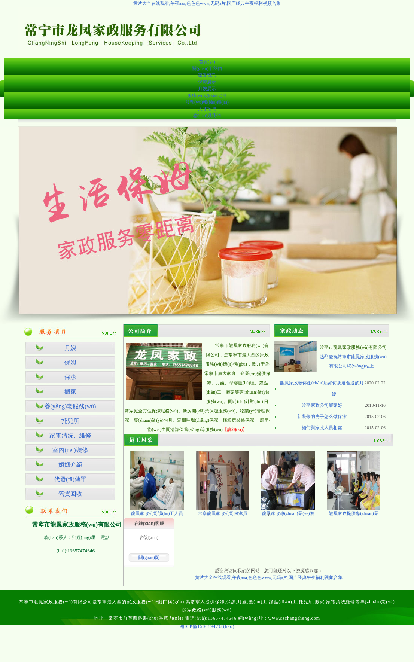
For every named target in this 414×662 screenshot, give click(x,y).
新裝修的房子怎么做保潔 (322, 416)
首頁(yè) (207, 61)
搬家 (70, 391)
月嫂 (70, 348)
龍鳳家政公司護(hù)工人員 (157, 513)
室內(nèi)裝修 (70, 450)
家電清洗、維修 (70, 435)
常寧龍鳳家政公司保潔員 (222, 513)
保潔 (70, 377)
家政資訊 (207, 75)
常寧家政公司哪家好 (322, 405)
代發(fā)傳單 (70, 479)
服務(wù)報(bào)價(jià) (207, 102)
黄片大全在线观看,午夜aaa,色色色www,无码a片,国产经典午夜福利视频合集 (207, 3)
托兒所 (70, 421)
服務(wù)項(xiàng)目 (206, 95)
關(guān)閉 (148, 557)
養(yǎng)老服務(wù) (70, 406)
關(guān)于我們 (207, 68)
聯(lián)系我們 (207, 115)
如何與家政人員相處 (322, 427)
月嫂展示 (207, 88)
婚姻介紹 (70, 464)
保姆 (70, 362)
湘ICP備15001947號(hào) (207, 626)
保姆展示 (207, 82)
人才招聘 (207, 109)
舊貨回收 (70, 494)
